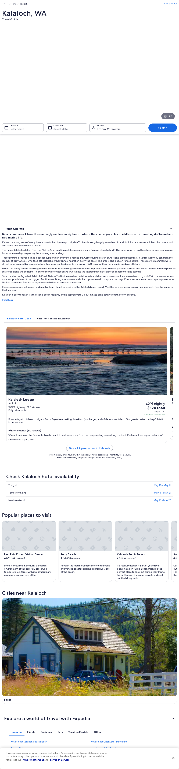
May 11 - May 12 (162, 316)
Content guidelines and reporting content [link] (109, 734)
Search (164, 83)
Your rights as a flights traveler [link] (151, 730)
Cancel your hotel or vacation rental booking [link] (153, 701)
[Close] (173, 758)
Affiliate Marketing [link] (14, 733)
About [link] (9, 694)
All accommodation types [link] (61, 733)
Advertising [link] (11, 727)
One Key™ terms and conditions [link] (108, 711)
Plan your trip (170, 4)
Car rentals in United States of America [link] (67, 727)
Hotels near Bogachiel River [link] (25, 554)
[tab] (63, 189)
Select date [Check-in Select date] (15, 85)
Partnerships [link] (11, 711)
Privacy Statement (33, 759)
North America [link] (9, 4)
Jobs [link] (8, 699)
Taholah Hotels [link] (98, 547)
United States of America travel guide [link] (67, 694)
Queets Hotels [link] (18, 541)
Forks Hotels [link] (17, 560)
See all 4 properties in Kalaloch (111, 276)
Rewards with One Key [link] (60, 738)
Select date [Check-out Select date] (59, 85)
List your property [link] (14, 705)
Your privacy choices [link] (102, 727)
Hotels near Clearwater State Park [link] (109, 534)
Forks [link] (62, 4)
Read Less (51, 174)
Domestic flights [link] (57, 722)
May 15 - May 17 (162, 324)
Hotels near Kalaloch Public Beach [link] (28, 534)
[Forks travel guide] (67, 481)
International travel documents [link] (151, 724)
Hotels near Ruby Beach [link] (103, 541)
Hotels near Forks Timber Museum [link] (109, 560)
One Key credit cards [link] (59, 744)
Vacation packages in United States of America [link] (67, 715)
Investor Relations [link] (14, 722)
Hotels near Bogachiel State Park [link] (108, 554)
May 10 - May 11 (162, 309)
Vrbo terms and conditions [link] (105, 716)
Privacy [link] (96, 694)
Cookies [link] (97, 699)
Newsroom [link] (11, 716)
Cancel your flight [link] (145, 708)
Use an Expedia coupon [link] (148, 719)
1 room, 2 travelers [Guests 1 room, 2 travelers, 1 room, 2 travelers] (108, 85)
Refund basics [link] (143, 713)
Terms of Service (60, 759)
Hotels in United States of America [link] (65, 699)
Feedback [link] (10, 738)
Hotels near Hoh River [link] (22, 547)
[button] (89, 511)
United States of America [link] (31, 4)
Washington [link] (51, 4)
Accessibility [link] (99, 722)
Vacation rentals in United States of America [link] (65, 707)
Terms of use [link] (99, 705)
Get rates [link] (164, 254)
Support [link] (141, 694)
